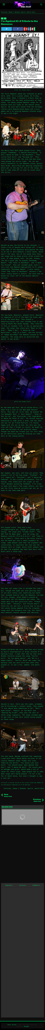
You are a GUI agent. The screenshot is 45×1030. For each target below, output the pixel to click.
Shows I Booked (19, 788)
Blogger (26, 1026)
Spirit (30, 788)
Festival (7, 788)
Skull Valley (11, 1025)
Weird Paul (39, 788)
